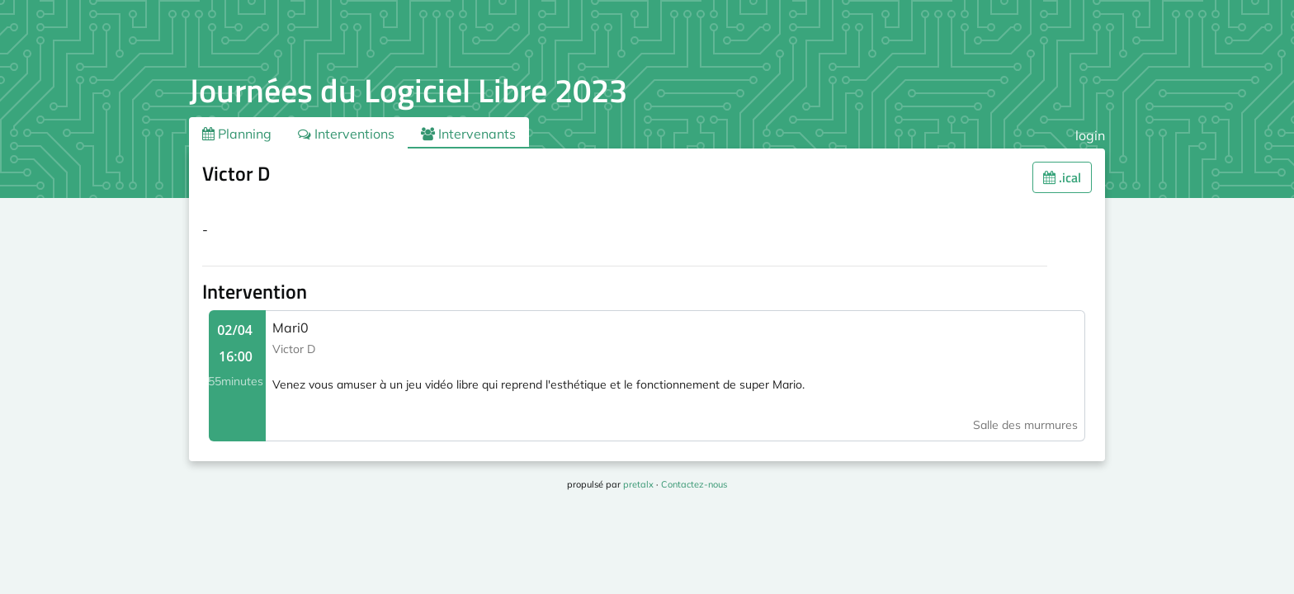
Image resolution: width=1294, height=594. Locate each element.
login (1090, 135)
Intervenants (468, 133)
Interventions (346, 133)
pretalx (638, 484)
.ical (1062, 177)
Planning (237, 133)
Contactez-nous (694, 484)
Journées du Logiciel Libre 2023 (408, 90)
